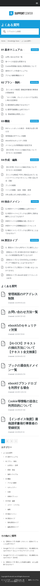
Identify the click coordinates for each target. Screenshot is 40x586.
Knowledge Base (13, 41)
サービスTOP (5, 580)
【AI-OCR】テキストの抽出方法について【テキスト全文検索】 (23, 347)
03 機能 (6, 121)
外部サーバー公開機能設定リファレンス (20, 225)
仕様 (9, 492)
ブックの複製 (10, 185)
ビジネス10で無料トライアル (15, 581)
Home (3, 41)
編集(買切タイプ (13, 527)
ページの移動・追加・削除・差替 (18, 190)
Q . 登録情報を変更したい (15, 114)
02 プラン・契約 (11, 82)
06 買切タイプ (10, 240)
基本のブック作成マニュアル (16, 71)
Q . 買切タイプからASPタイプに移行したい (21, 247)
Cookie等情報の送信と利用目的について (21, 66)
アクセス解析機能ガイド (14, 75)
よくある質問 (7, 453)
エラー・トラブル (14, 505)
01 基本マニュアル (13, 49)
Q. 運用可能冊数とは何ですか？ (17, 109)
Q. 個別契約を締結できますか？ (17, 105)
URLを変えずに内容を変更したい (18, 194)
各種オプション (13, 496)
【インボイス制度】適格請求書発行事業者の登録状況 (23, 423)
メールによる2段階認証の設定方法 (18, 145)
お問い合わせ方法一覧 (14, 57)
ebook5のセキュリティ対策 (16, 140)
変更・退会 (11, 470)
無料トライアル (13, 474)
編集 (9, 509)
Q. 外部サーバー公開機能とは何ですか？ (20, 209)
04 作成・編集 (10, 160)
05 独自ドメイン (11, 201)
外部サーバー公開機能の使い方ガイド (19, 221)
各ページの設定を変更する (15, 61)
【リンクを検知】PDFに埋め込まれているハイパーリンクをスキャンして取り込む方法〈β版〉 (21, 177)
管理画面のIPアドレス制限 (15, 136)
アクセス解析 (12, 483)
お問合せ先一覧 (19, 580)
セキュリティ (12, 487)
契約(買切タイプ (13, 522)
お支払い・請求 (13, 465)
